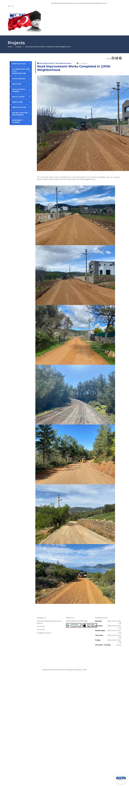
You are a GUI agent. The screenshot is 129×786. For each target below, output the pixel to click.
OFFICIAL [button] (59, 3)
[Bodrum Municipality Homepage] (27, 2)
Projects (19, 47)
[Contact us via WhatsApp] (121, 778)
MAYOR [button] (53, 3)
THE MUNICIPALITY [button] (68, 3)
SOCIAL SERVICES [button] (81, 3)
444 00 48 (41, 626)
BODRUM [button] (97, 3)
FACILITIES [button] (90, 3)
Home (10, 47)
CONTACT (103, 3)
